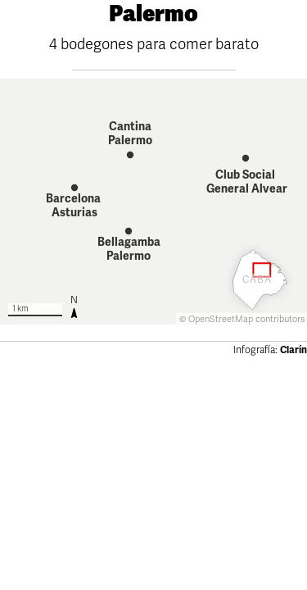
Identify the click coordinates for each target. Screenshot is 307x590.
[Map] (153, 201)
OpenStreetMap (220, 319)
